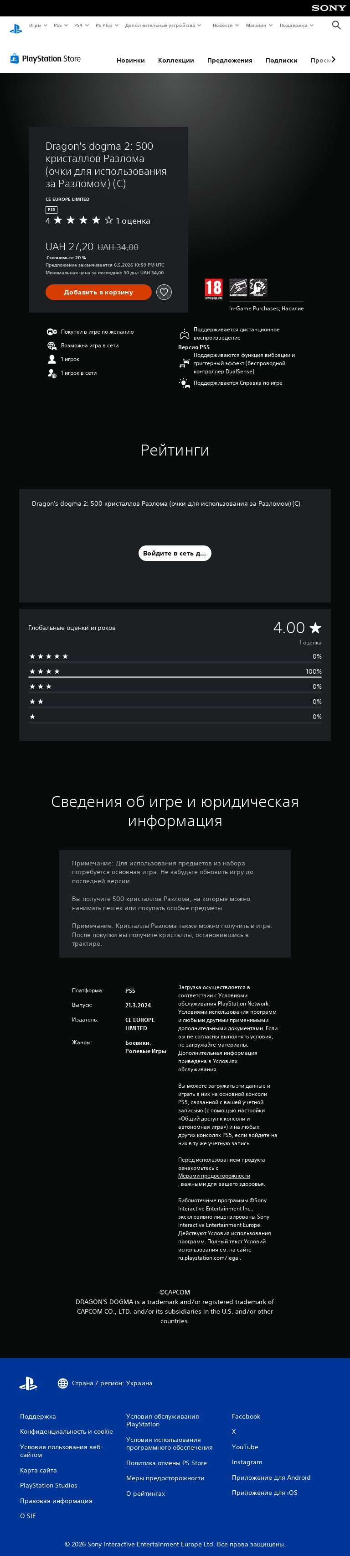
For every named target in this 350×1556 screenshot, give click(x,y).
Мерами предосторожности (214, 1167)
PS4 (78, 25)
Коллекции (176, 51)
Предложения (229, 51)
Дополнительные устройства (160, 25)
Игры (35, 25)
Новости (223, 25)
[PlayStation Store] (47, 49)
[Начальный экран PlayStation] (16, 25)
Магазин (256, 25)
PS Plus (104, 25)
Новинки (131, 51)
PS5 (58, 25)
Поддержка (294, 25)
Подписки (282, 51)
